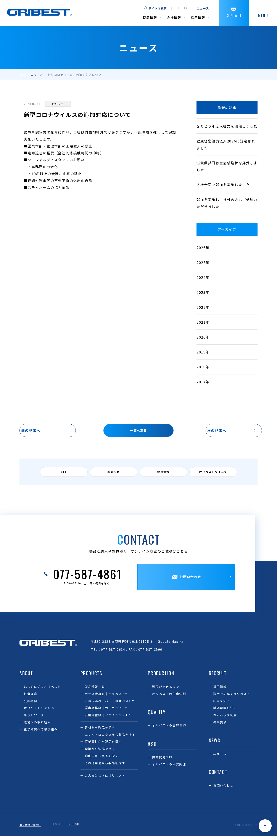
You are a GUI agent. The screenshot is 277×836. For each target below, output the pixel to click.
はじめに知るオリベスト (42, 687)
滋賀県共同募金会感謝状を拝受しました (227, 166)
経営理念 (30, 694)
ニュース (203, 8)
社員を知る (221, 701)
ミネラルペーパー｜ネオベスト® (109, 701)
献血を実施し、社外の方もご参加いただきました (227, 203)
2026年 (202, 247)
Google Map (168, 642)
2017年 (202, 381)
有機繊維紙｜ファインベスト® (108, 716)
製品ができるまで (165, 687)
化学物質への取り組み (41, 730)
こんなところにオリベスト (105, 776)
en (185, 8)
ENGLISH (75, 824)
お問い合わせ (223, 786)
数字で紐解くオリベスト (231, 694)
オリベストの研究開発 (169, 765)
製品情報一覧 (95, 687)
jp (177, 8)
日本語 (58, 824)
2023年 (202, 292)
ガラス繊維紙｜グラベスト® (106, 694)
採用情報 (220, 687)
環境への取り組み (37, 723)
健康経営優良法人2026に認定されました (225, 144)
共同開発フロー (164, 758)
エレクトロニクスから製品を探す (110, 735)
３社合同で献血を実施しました (223, 184)
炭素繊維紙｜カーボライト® (106, 709)
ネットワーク (34, 716)
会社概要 (30, 701)
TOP (22, 75)
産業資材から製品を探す (103, 742)
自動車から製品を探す (102, 756)
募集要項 (220, 723)
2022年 (202, 307)
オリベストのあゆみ (39, 709)
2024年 (202, 277)
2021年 (202, 322)
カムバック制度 (225, 716)
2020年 (202, 337)
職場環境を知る (225, 709)
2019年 (202, 352)
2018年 (202, 366)
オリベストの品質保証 (169, 726)
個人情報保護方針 (31, 824)
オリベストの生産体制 (169, 694)
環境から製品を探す (100, 749)
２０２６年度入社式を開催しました (227, 126)
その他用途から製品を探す (105, 763)
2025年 (202, 262)
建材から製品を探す (100, 728)
